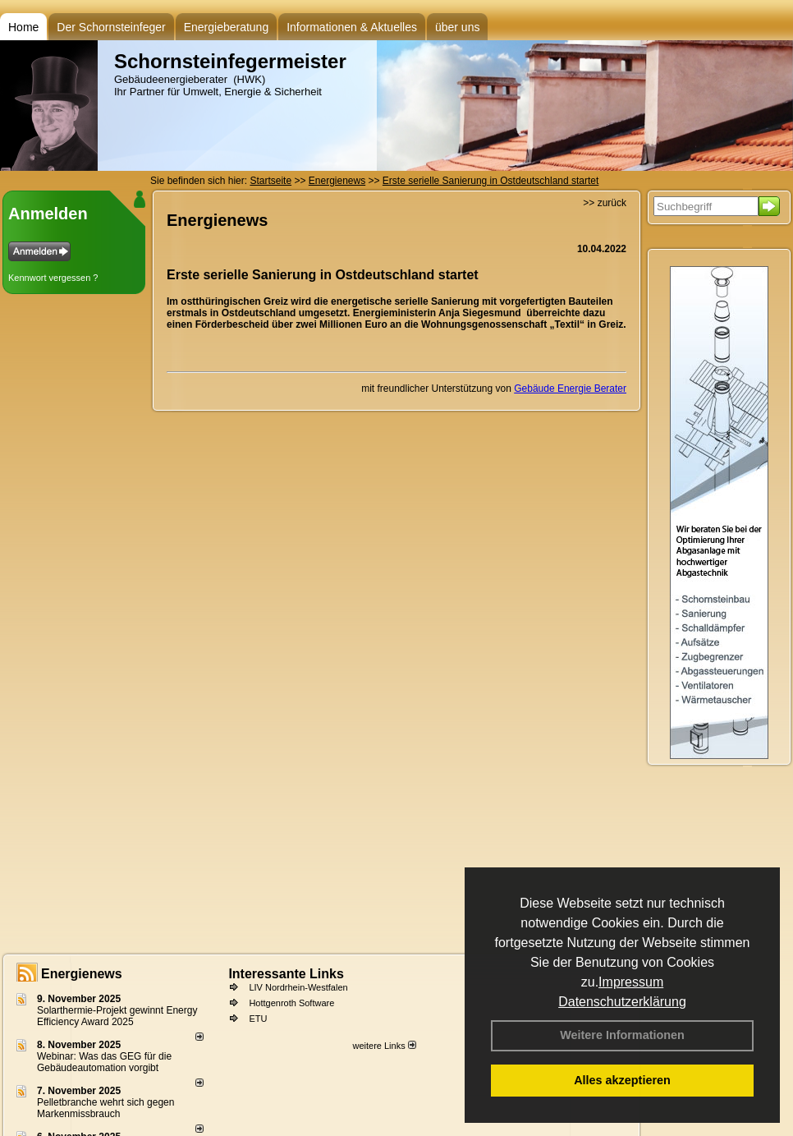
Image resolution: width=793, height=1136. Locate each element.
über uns (457, 27)
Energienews (81, 974)
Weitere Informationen (622, 1035)
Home (23, 27)
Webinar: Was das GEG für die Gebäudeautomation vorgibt (104, 1062)
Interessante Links (286, 974)
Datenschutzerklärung (622, 1002)
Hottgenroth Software (291, 1003)
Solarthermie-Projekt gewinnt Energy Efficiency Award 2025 (117, 1016)
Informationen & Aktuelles (351, 27)
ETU (258, 1018)
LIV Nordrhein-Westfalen (298, 987)
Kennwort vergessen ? (53, 278)
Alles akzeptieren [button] (622, 1080)
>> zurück (604, 203)
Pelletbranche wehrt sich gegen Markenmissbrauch (105, 1108)
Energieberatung (226, 27)
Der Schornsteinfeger (111, 27)
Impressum (630, 982)
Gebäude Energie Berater (570, 388)
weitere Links (383, 1046)
